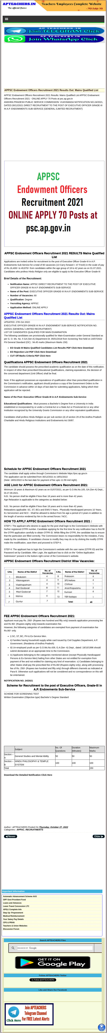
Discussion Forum (11, 929)
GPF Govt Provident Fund (14, 900)
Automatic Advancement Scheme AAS (20, 896)
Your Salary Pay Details (13, 919)
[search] (55, 948)
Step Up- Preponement (13, 913)
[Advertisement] (54, 65)
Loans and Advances (12, 903)
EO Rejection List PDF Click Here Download (33, 352)
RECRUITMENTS (34, 829)
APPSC (20, 829)
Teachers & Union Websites (15, 926)
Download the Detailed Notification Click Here (28, 775)
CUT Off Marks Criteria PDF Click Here (30, 356)
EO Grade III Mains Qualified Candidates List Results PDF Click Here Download (52, 348)
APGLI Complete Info (12, 909)
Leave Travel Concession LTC (16, 906)
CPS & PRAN (9, 922)
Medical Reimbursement (13, 916)
